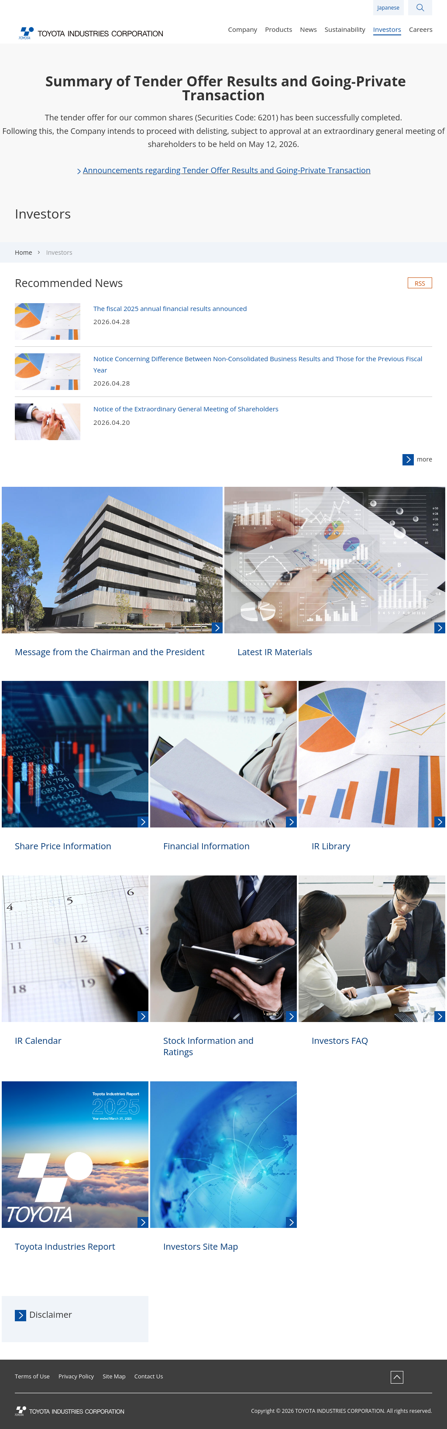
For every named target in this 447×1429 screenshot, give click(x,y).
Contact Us (148, 1376)
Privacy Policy (76, 1376)
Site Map (114, 1376)
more (424, 459)
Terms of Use (32, 1376)
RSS (420, 283)
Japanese (388, 7)
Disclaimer (50, 1314)
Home (23, 252)
